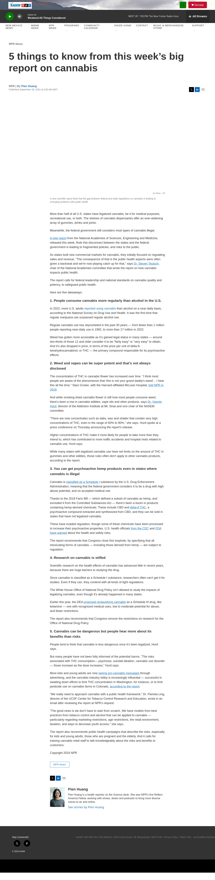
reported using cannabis (100, 316)
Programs (71, 33)
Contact (142, 33)
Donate (201, 8)
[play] (9, 24)
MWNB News (35, 34)
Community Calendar (92, 34)
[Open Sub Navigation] (66, 38)
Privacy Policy (171, 844)
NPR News (52, 34)
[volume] (19, 24)
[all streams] (198, 23)
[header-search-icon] (184, 8)
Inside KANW (122, 33)
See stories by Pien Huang (86, 814)
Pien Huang (29, 93)
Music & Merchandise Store (168, 34)
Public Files (185, 844)
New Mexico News (14, 34)
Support (198, 33)
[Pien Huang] (57, 804)
